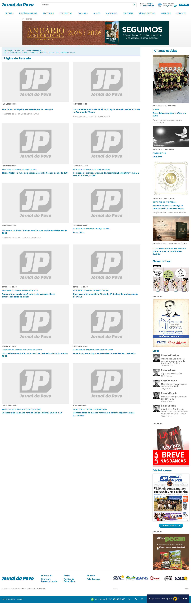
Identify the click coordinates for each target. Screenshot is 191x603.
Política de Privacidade (70, 580)
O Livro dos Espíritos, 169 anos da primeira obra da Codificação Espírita (169, 251)
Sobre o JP (46, 576)
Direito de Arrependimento (49, 580)
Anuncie (91, 576)
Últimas (9, 13)
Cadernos (111, 13)
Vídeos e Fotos (147, 13)
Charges (166, 13)
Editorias (48, 13)
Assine (67, 576)
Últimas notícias (165, 50)
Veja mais (184, 5)
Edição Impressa (28, 13)
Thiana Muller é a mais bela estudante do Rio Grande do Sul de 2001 (35, 173)
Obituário (157, 157)
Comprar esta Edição (171, 525)
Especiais (128, 13)
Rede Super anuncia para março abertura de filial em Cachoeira (104, 353)
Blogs (96, 13)
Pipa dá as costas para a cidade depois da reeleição (27, 109)
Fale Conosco (93, 579)
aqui (45, 52)
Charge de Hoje (162, 261)
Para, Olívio (78, 232)
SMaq (187, 588)
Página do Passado (17, 58)
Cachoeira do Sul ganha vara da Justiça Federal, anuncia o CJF (32, 413)
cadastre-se (148, 6)
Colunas (83, 13)
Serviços (181, 13)
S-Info (115, 588)
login (150, 4)
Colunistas (65, 13)
